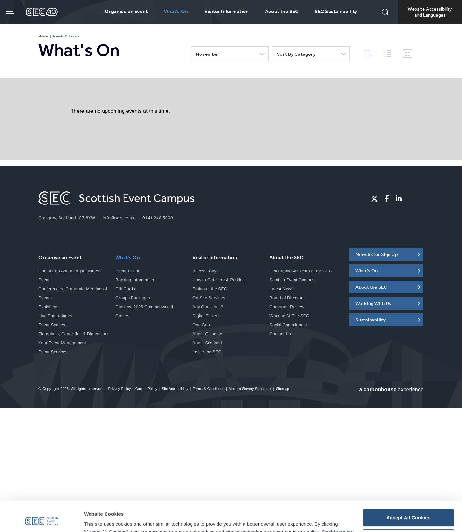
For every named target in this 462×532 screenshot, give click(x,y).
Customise (408, 508)
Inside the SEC (207, 351)
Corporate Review (287, 306)
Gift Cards (125, 289)
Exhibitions (49, 306)
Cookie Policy (146, 389)
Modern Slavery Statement (250, 389)
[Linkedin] (398, 198)
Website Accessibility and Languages (430, 12)
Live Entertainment (56, 315)
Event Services (52, 351)
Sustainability (370, 320)
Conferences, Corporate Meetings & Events (73, 293)
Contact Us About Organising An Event (69, 275)
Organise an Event (126, 11)
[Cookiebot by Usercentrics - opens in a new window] (41, 519)
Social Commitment (288, 324)
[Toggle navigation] (11, 11)
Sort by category (296, 54)
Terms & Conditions (208, 389)
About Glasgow (207, 333)
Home (43, 36)
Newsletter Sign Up (376, 254)
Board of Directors (287, 297)
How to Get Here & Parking (219, 280)
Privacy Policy (119, 389)
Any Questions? (208, 306)
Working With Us (373, 303)
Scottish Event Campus (292, 280)
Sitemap (282, 389)
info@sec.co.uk (118, 217)
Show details (99, 519)
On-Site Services (209, 297)
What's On (176, 11)
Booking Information (135, 280)
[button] (385, 12)
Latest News (281, 289)
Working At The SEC (289, 315)
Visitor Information (226, 11)
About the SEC (282, 11)
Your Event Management (62, 342)
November (207, 54)
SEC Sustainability (336, 11)
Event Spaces (51, 324)
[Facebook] (386, 198)
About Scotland (207, 342)
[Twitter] (374, 198)
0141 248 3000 (157, 217)
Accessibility (204, 271)
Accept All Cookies (408, 487)
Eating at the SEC (210, 289)
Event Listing (128, 271)
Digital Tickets (206, 315)
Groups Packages (133, 297)
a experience (391, 389)
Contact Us (280, 333)
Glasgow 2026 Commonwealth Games (145, 311)
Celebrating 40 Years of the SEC (301, 271)
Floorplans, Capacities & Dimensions (74, 333)
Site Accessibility (175, 389)
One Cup (201, 324)
